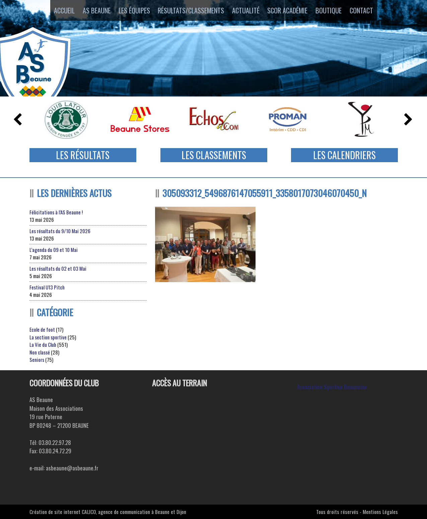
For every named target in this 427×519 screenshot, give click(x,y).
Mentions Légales (380, 511)
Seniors (36, 359)
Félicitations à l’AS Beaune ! (56, 212)
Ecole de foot (42, 329)
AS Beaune (92, 11)
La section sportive (48, 337)
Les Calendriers (344, 155)
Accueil (57, 11)
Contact (369, 11)
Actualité (246, 11)
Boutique (333, 11)
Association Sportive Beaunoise (332, 387)
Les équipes (132, 11)
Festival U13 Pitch (47, 287)
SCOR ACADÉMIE (290, 11)
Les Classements (214, 155)
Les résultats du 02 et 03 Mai (57, 268)
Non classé (39, 352)
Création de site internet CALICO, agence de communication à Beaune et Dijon (107, 511)
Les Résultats (83, 155)
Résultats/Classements (189, 11)
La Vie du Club (42, 344)
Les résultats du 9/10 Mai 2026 (59, 231)
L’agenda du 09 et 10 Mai (53, 249)
